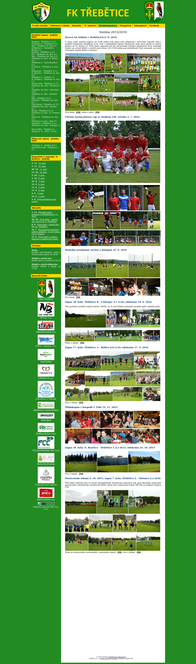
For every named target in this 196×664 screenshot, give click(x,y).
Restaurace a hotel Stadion (46, 410)
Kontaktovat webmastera (117, 657)
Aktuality (76, 26)
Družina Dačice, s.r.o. (46, 433)
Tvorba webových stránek (108, 658)
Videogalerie (140, 26)
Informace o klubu (59, 26)
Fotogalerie (125, 26)
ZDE (78, 112)
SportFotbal (45, 362)
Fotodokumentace (108, 26)
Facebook (154, 26)
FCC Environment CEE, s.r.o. (45, 450)
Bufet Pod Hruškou (46, 464)
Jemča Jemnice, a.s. (46, 499)
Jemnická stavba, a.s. (46, 332)
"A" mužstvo (90, 26)
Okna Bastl (46, 420)
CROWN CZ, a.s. (46, 378)
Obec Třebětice (46, 299)
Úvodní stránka (40, 26)
